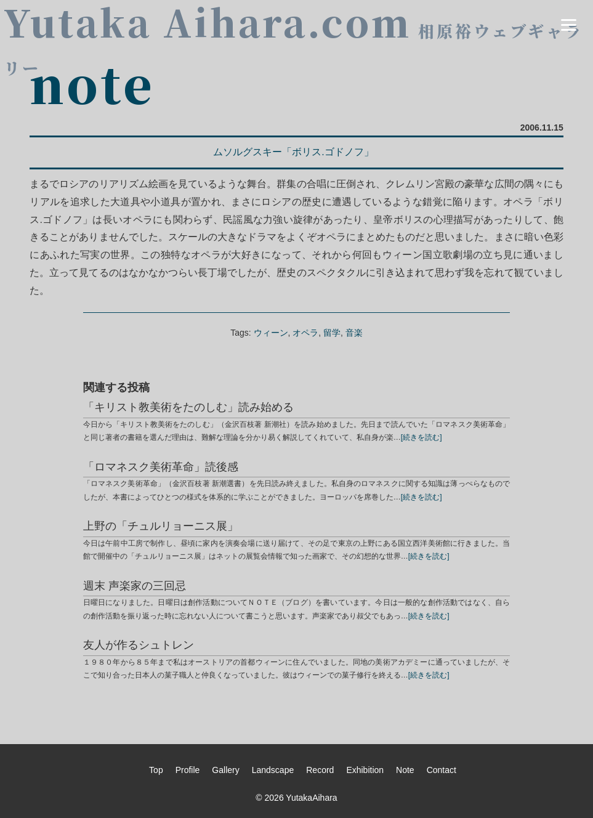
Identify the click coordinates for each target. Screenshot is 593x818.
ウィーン (271, 333)
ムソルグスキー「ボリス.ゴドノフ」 (293, 152)
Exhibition (365, 770)
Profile (187, 770)
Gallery (225, 770)
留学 (332, 333)
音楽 (354, 333)
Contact (441, 770)
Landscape (273, 770)
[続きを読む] (421, 437)
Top (156, 770)
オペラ (305, 333)
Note (405, 770)
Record (320, 770)
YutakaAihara (311, 798)
